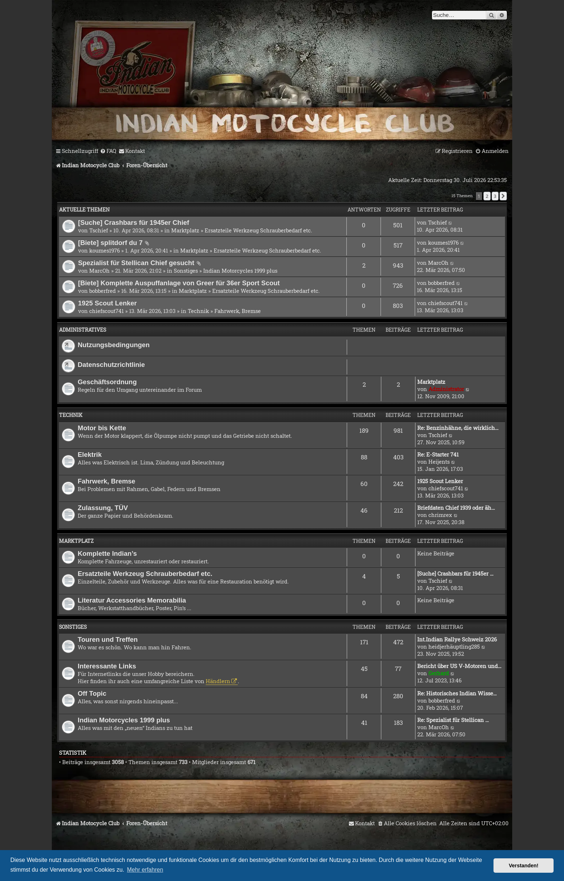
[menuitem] (108, 151)
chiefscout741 (106, 310)
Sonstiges (186, 270)
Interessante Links (107, 666)
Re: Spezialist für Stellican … (453, 719)
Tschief (98, 230)
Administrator (446, 388)
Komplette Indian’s (107, 553)
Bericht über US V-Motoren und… (459, 665)
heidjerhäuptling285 (454, 646)
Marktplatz (185, 230)
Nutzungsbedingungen (114, 345)
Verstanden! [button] (523, 865)
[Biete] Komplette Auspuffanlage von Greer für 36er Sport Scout (179, 283)
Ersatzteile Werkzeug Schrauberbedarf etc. (258, 230)
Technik (198, 310)
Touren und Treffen (108, 639)
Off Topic (92, 693)
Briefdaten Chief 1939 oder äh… (456, 507)
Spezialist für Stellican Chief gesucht (136, 263)
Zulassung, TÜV (103, 508)
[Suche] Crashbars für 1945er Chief (133, 222)
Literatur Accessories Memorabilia (132, 600)
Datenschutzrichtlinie (111, 364)
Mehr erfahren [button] (145, 870)
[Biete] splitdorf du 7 (110, 242)
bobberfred (102, 290)
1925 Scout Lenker (107, 303)
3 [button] (495, 196)
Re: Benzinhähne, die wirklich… (458, 427)
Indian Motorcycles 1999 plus (240, 270)
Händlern (218, 681)
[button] (503, 196)
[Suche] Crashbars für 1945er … (455, 573)
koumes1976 (104, 250)
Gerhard (438, 673)
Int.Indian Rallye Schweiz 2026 (457, 639)
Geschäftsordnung (107, 382)
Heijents (439, 461)
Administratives (82, 329)
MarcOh (99, 270)
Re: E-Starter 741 (438, 454)
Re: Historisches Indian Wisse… (457, 693)
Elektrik (90, 454)
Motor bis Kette (102, 428)
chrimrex (440, 514)
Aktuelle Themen (84, 209)
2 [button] (487, 196)
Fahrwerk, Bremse (237, 310)
